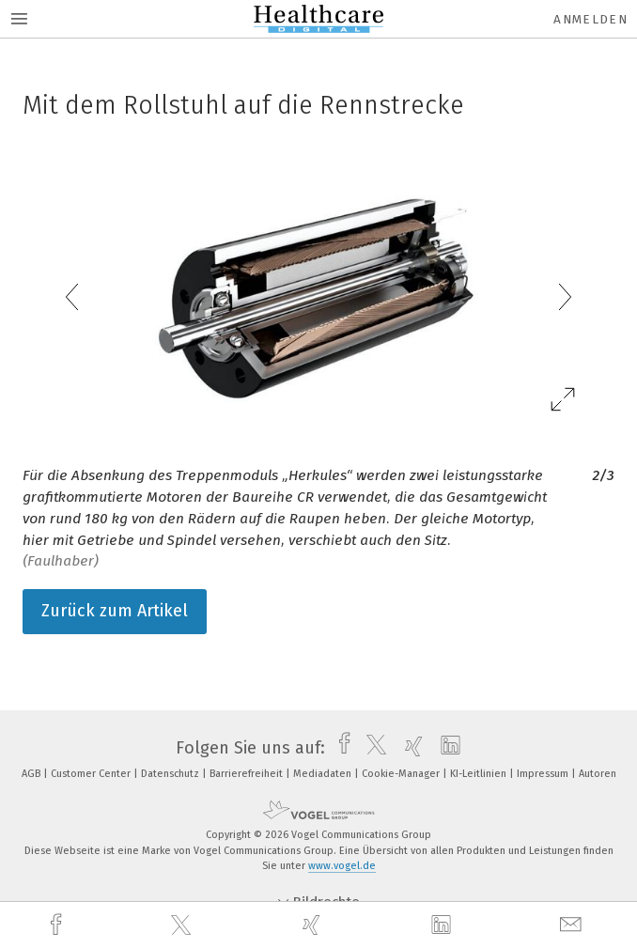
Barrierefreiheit (248, 774)
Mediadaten (323, 774)
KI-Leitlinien (479, 774)
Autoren (597, 774)
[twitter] (183, 925)
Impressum (544, 774)
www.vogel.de (342, 866)
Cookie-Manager (402, 774)
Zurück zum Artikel (114, 610)
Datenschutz (171, 774)
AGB (32, 774)
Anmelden (590, 19)
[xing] (314, 925)
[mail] (573, 925)
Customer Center (92, 774)
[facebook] (58, 925)
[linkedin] (443, 925)
